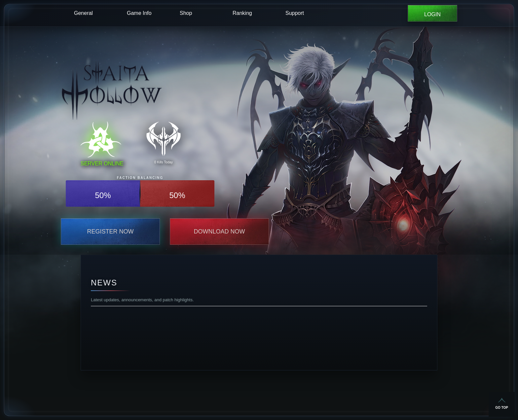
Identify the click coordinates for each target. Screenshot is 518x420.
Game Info (139, 13)
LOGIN (432, 14)
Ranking (242, 13)
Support (294, 13)
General (83, 13)
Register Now (110, 231)
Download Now (219, 231)
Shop (186, 13)
